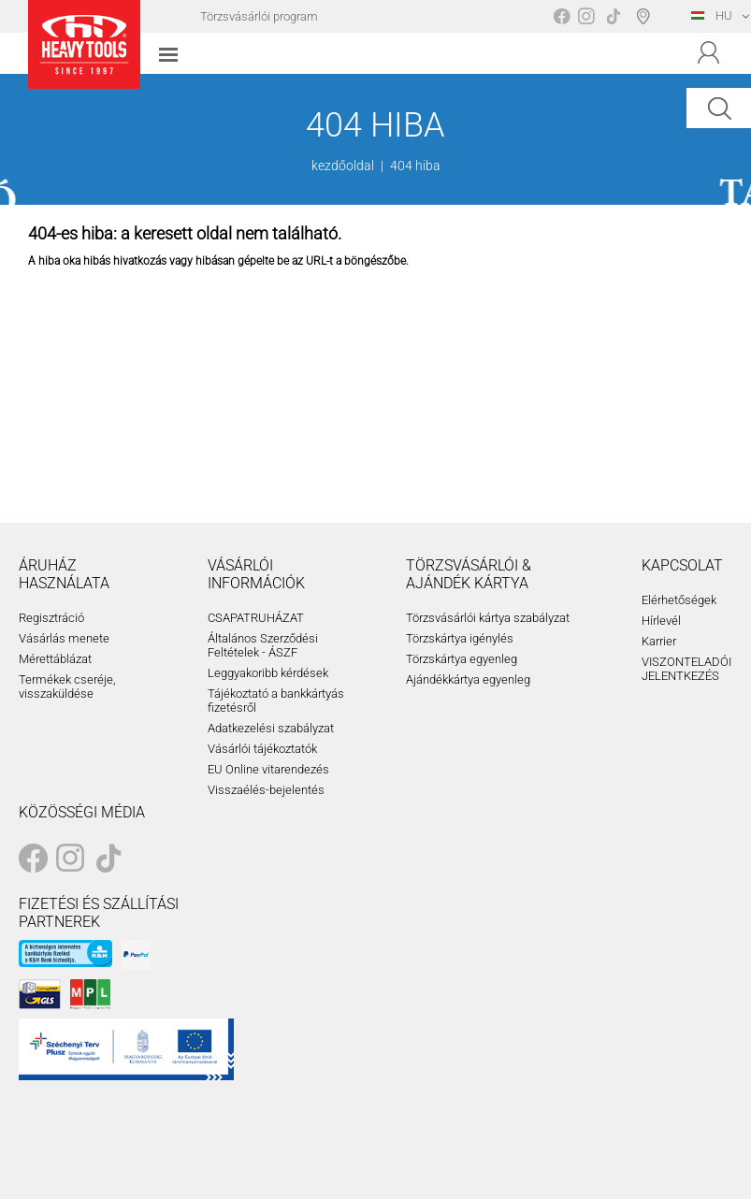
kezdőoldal (342, 165)
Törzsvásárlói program (259, 16)
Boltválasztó (646, 16)
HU (711, 15)
